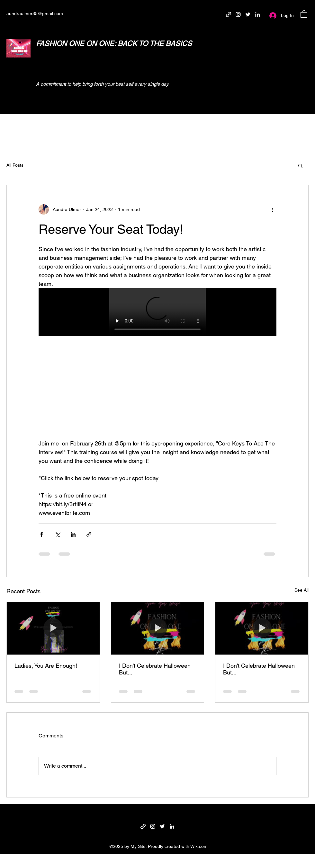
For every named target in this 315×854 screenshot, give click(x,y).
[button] (304, 14)
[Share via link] (89, 534)
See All (301, 590)
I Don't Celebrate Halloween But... (155, 669)
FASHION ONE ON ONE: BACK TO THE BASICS (114, 44)
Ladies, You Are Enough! (45, 665)
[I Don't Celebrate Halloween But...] (157, 628)
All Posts (14, 165)
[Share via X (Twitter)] (57, 534)
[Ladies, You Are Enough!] (53, 628)
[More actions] (272, 209)
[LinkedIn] (257, 14)
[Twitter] (248, 14)
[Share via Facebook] (42, 534)
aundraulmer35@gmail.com (34, 13)
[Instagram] (238, 14)
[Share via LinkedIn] (73, 534)
